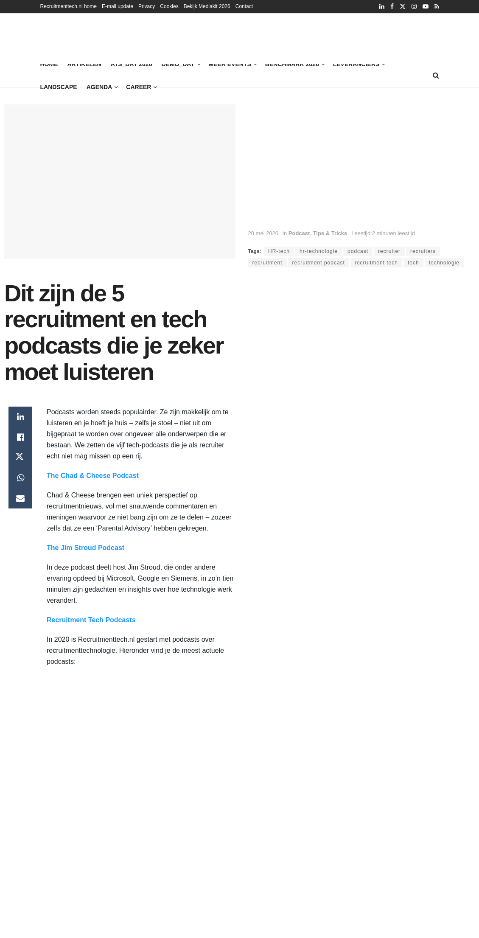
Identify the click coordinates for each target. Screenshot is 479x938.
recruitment (267, 263)
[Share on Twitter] (20, 457)
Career (138, 87)
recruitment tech (376, 263)
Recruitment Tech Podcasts (91, 619)
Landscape (58, 87)
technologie (444, 263)
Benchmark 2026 (292, 64)
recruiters (423, 251)
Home (49, 64)
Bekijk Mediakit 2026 (207, 6)
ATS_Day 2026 (131, 62)
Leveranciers (356, 64)
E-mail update (117, 6)
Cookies (169, 6)
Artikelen (84, 64)
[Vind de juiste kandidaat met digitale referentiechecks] (276, 38)
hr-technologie (319, 251)
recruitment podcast (318, 263)
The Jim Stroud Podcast (85, 547)
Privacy (146, 6)
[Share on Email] (20, 498)
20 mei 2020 (263, 233)
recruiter (389, 251)
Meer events (230, 64)
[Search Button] (436, 75)
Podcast (299, 233)
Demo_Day (177, 64)
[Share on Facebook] (20, 437)
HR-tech (279, 251)
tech (413, 263)
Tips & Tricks (330, 233)
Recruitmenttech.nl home (68, 6)
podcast (357, 251)
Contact (244, 6)
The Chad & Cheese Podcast (93, 475)
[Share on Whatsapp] (20, 478)
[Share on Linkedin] (20, 417)
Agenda (99, 87)
